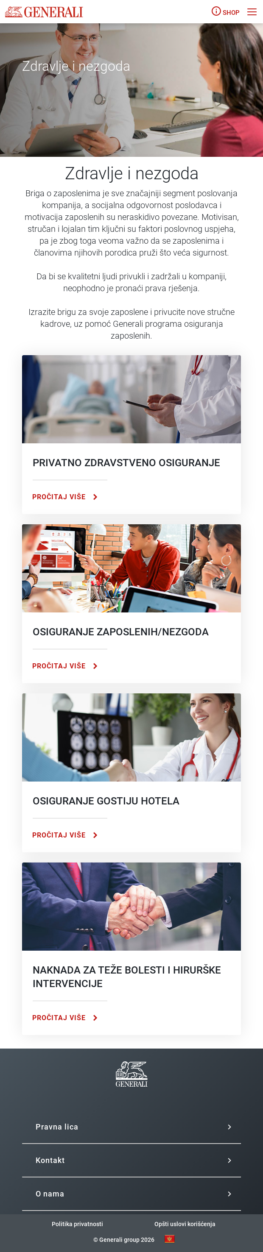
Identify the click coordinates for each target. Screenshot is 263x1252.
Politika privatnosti (77, 1224)
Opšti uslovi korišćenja (184, 1224)
